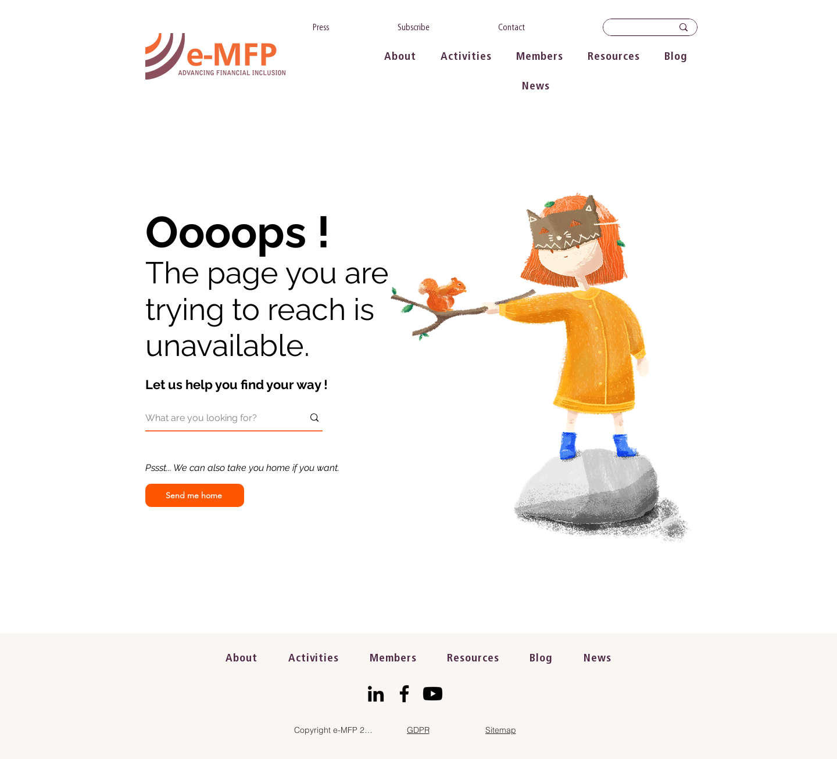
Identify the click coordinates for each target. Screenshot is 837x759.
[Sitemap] (500, 730)
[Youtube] (432, 693)
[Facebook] (404, 693)
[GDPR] (418, 730)
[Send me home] (194, 495)
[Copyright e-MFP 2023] (335, 730)
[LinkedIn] (375, 693)
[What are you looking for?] (215, 417)
